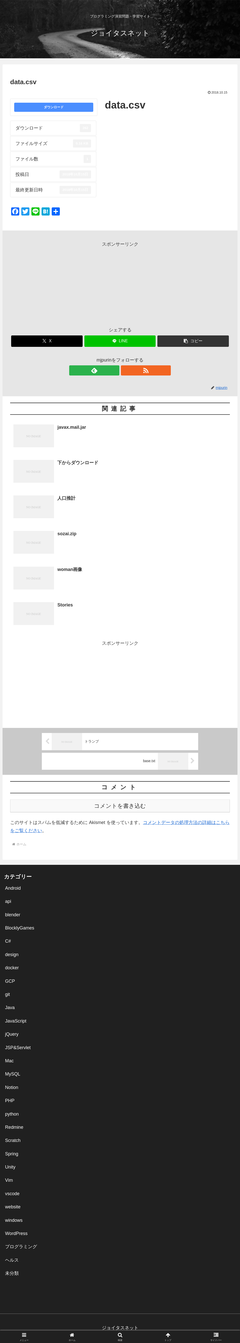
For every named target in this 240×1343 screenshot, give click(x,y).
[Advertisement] (120, 283)
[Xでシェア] (47, 341)
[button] (193, 341)
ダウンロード (54, 107)
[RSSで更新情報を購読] (126, 370)
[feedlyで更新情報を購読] (114, 370)
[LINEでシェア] (120, 341)
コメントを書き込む (120, 806)
